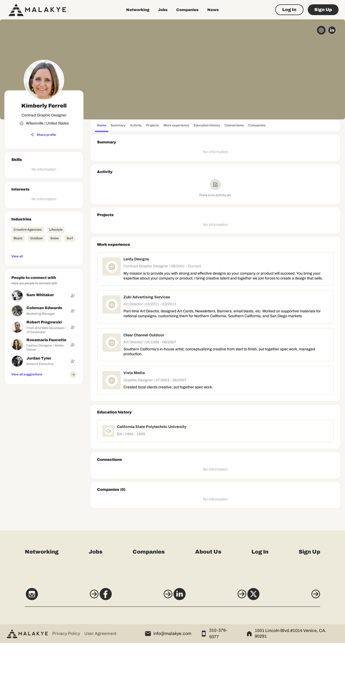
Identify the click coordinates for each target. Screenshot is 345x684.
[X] (293, 637)
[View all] (44, 256)
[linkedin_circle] (332, 30)
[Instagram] (52, 637)
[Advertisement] (44, 468)
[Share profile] (43, 135)
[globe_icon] (321, 30)
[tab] (101, 126)
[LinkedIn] (213, 637)
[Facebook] (132, 637)
